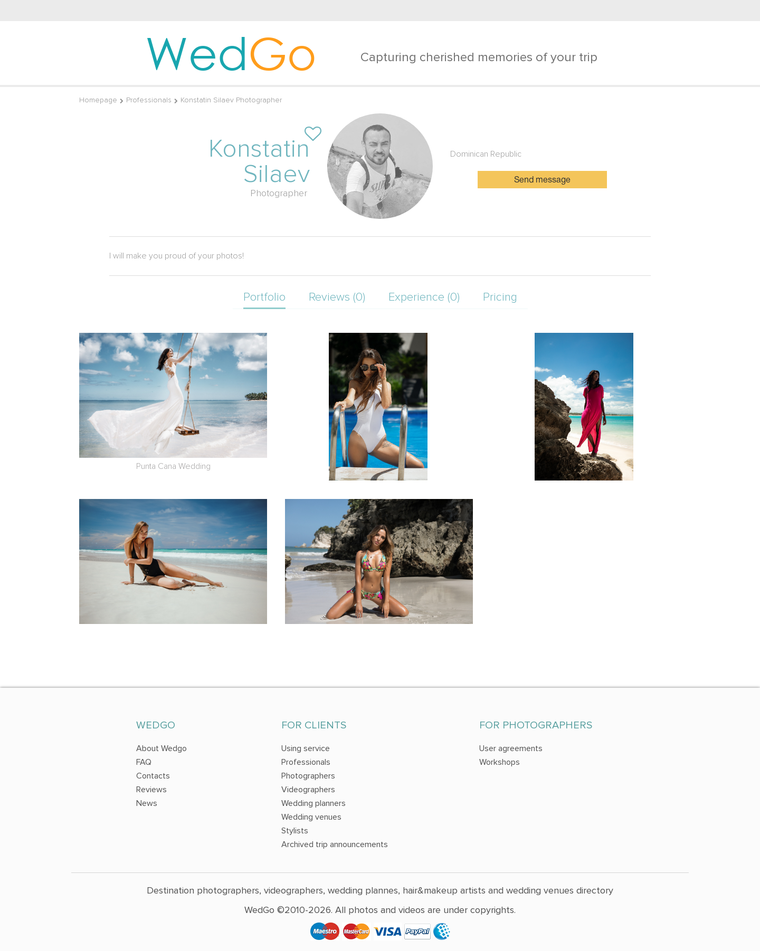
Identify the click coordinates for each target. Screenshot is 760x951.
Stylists (294, 830)
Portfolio (264, 297)
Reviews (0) (337, 297)
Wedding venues (311, 817)
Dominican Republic (485, 154)
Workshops (499, 762)
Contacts (153, 776)
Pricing (500, 297)
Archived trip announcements (334, 844)
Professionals (149, 99)
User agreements (511, 748)
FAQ (143, 762)
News (146, 803)
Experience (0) (424, 297)
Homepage (98, 99)
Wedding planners (313, 803)
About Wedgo (161, 748)
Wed (231, 52)
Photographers (308, 776)
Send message (542, 180)
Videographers (308, 789)
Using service (305, 748)
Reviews (151, 789)
